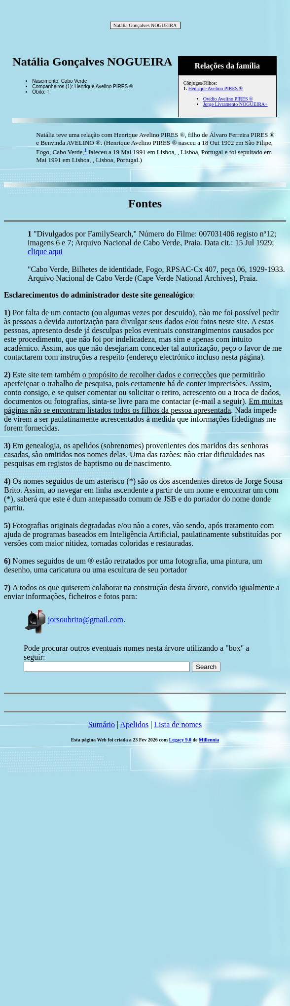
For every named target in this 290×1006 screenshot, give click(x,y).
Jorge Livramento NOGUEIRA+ (235, 104)
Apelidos (134, 724)
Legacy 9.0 (180, 739)
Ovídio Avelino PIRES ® (228, 98)
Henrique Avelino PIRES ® (215, 88)
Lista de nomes (178, 724)
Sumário (101, 724)
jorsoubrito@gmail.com (73, 619)
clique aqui (45, 251)
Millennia (209, 739)
